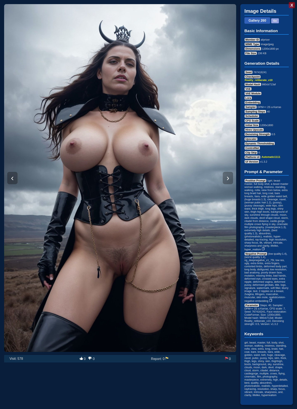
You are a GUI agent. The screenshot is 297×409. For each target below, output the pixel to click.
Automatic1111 (271, 157)
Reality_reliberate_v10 (258, 80)
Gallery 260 (257, 20)
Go (275, 20)
